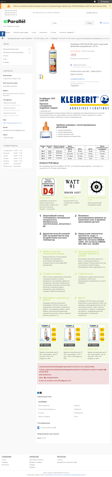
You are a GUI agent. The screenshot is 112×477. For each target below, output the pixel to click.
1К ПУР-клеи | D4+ (41, 38)
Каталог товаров (66, 32)
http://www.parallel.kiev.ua (12, 123)
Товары (32, 465)
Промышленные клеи (11, 49)
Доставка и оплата (36, 460)
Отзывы (6, 62)
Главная (7, 32)
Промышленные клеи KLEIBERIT (20, 38)
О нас (34, 32)
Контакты (43, 32)
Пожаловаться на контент (53, 475)
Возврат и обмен (35, 462)
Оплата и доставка (20, 32)
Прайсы (32, 467)
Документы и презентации (67, 462)
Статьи (53, 32)
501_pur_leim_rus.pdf (48, 428)
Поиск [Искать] (89, 23)
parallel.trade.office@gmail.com (14, 130)
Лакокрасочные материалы (13, 52)
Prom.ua (66, 473)
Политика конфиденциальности (74, 475)
